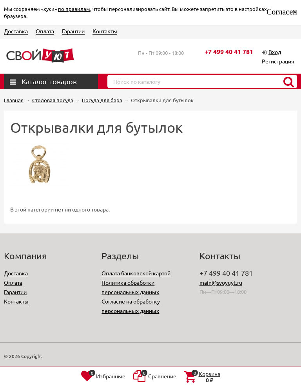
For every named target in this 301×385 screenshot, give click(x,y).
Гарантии (73, 30)
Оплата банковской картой (136, 273)
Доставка (16, 30)
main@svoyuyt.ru (220, 282)
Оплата (45, 30)
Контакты (104, 30)
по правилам (74, 8)
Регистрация (278, 61)
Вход (274, 51)
